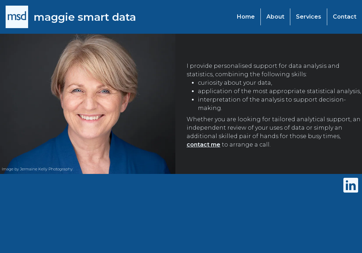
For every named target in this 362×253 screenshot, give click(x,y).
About (275, 16)
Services (308, 16)
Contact (344, 16)
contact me (203, 144)
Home (246, 16)
